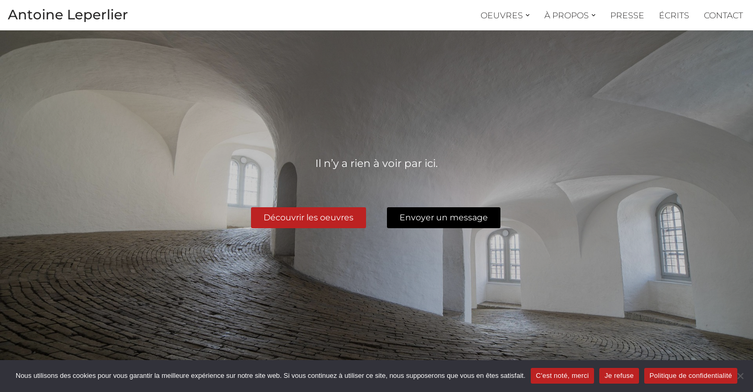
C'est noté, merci (562, 375)
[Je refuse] (740, 376)
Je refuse (619, 375)
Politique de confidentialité (690, 375)
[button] (528, 15)
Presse (627, 15)
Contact (723, 15)
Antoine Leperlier (68, 14)
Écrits (674, 15)
